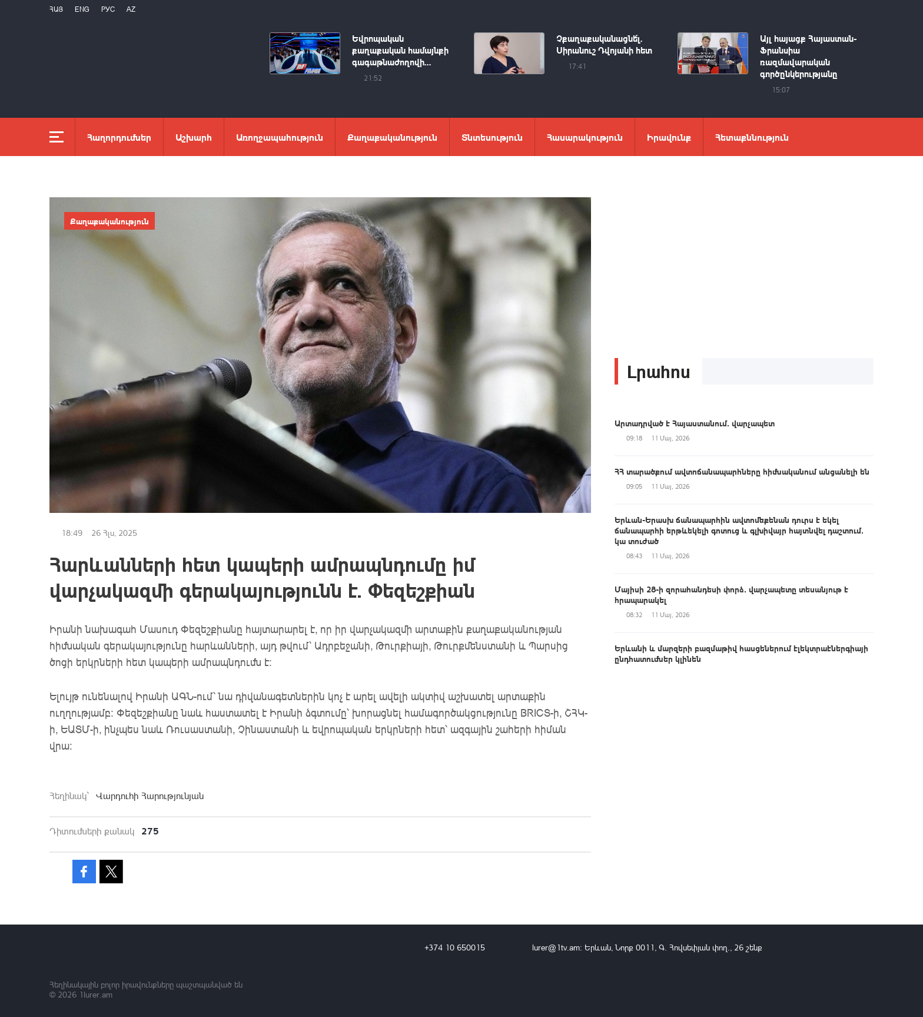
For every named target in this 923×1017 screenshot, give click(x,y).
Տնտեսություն (492, 137)
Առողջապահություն (279, 137)
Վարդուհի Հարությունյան (150, 795)
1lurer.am (95, 994)
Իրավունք (669, 137)
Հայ (56, 9)
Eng (82, 9)
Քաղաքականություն (392, 137)
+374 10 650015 (454, 947)
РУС (108, 9)
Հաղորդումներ (119, 137)
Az (131, 9)
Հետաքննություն (752, 137)
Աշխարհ (193, 137)
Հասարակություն (585, 137)
